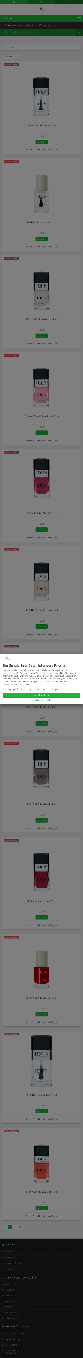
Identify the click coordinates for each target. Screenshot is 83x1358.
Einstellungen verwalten (41, 700)
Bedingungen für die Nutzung (18, 689)
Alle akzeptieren (41, 695)
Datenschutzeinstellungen (46, 689)
